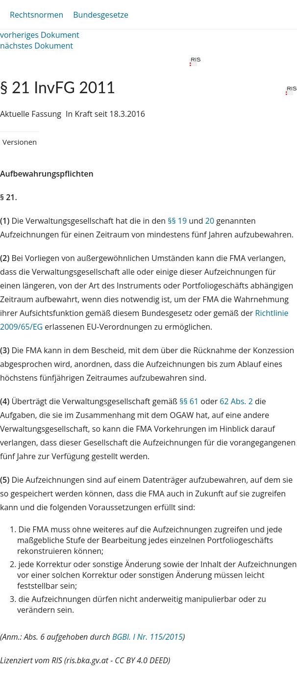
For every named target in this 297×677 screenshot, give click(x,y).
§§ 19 (177, 220)
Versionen (19, 142)
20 (209, 220)
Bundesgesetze (100, 14)
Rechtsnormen (36, 14)
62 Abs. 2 (236, 401)
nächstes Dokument (36, 45)
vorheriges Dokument (39, 34)
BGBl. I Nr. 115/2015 (147, 636)
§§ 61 (188, 401)
